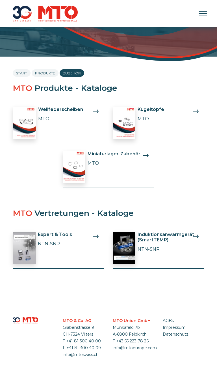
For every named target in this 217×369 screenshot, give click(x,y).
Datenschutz (175, 334)
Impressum (174, 327)
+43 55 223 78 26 (132, 341)
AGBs (168, 320)
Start (21, 73)
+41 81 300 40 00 (83, 341)
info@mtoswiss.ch (81, 354)
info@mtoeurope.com (135, 347)
